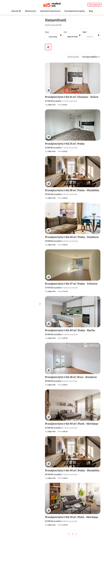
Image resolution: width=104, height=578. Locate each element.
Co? (65, 32)
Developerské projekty (75, 11)
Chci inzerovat (94, 5)
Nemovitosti (30, 11)
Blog (91, 11)
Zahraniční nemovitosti (50, 11)
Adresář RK (16, 11)
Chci (47, 32)
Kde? (85, 32)
